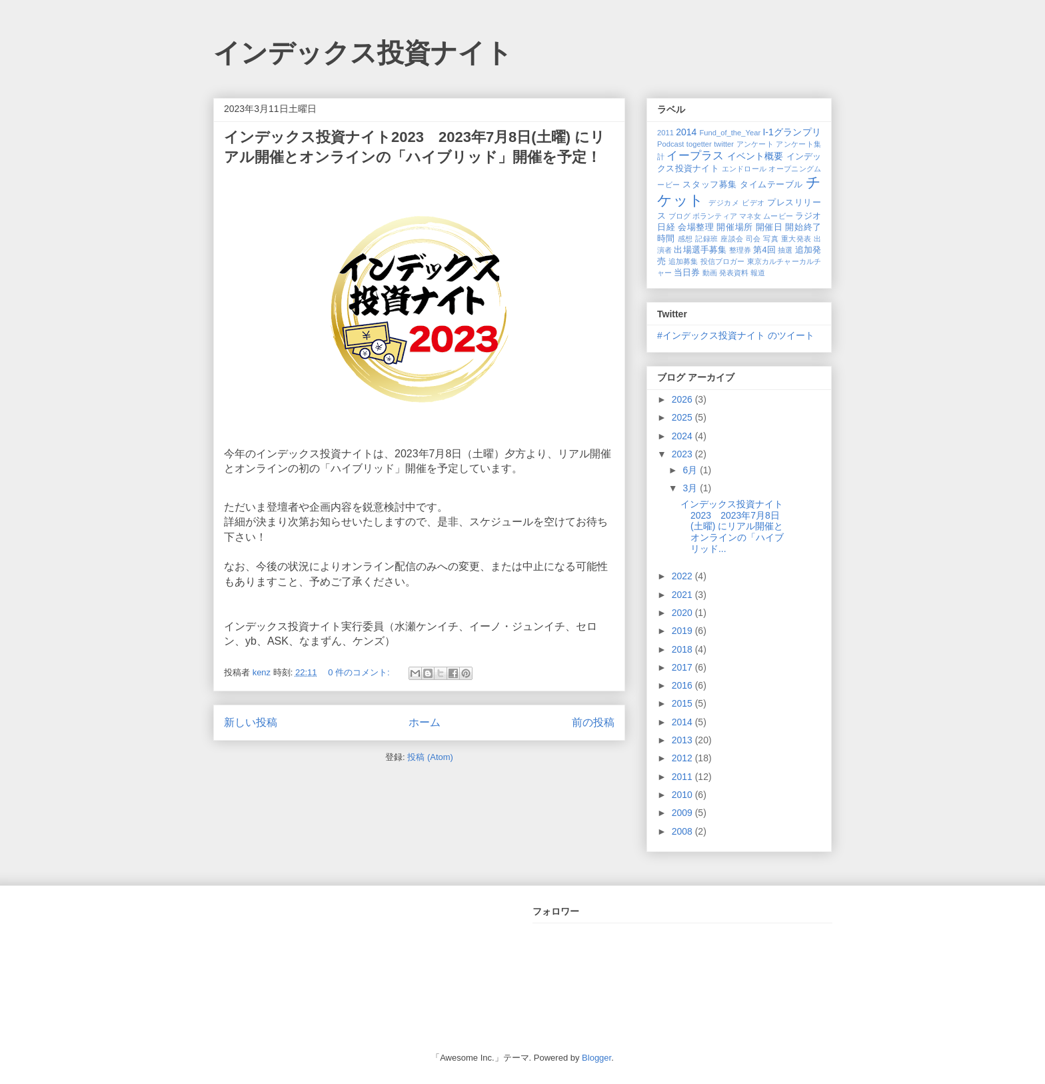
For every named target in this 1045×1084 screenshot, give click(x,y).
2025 (683, 417)
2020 (683, 612)
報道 (757, 273)
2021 (683, 594)
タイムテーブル (771, 184)
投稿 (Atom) (430, 757)
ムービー (777, 216)
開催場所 (734, 227)
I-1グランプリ (791, 132)
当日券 (687, 272)
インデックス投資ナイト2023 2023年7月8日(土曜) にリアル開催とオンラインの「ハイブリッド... (732, 526)
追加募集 (683, 261)
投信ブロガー (722, 261)
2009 (683, 812)
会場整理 (696, 227)
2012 (683, 758)
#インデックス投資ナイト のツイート (735, 335)
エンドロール (744, 169)
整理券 (740, 250)
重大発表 (796, 239)
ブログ (679, 216)
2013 (683, 740)
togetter (699, 144)
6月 (691, 470)
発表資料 (733, 273)
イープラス (695, 155)
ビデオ (753, 203)
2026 (683, 399)
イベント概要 (755, 156)
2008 (683, 831)
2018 (683, 649)
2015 (683, 703)
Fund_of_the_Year (729, 133)
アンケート (755, 144)
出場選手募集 (700, 250)
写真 (770, 239)
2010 (683, 794)
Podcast (670, 144)
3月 (691, 488)
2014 (686, 132)
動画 (709, 273)
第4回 (764, 250)
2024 (683, 436)
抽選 (785, 250)
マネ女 (750, 216)
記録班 (706, 239)
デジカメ (723, 203)
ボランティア (714, 216)
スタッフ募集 (709, 184)
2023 (683, 454)
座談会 (731, 239)
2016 (683, 685)
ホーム (425, 722)
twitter (724, 144)
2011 (665, 133)
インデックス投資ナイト (363, 52)
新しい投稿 (250, 722)
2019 (683, 630)
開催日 (769, 227)
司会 (753, 239)
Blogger (596, 1058)
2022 (683, 576)
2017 (683, 667)
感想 (685, 239)
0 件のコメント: (360, 672)
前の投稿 (593, 722)
